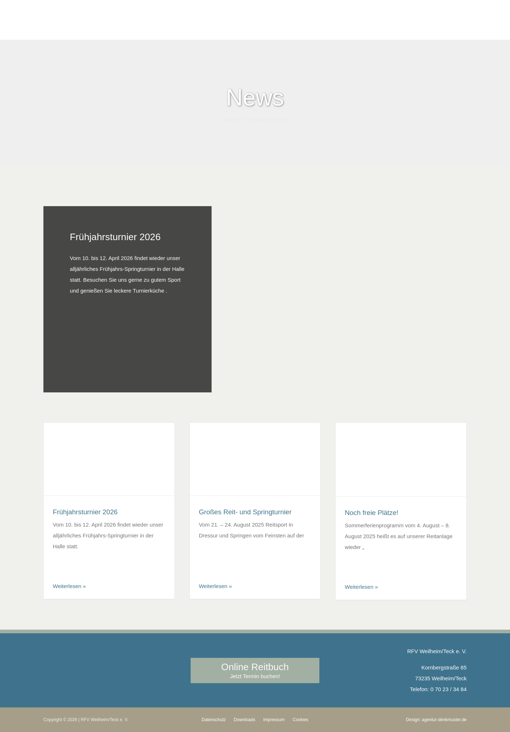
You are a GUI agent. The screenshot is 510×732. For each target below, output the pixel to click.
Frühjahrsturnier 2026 (115, 236)
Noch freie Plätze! (371, 512)
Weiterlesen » (69, 586)
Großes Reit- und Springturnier (245, 512)
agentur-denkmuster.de (444, 719)
